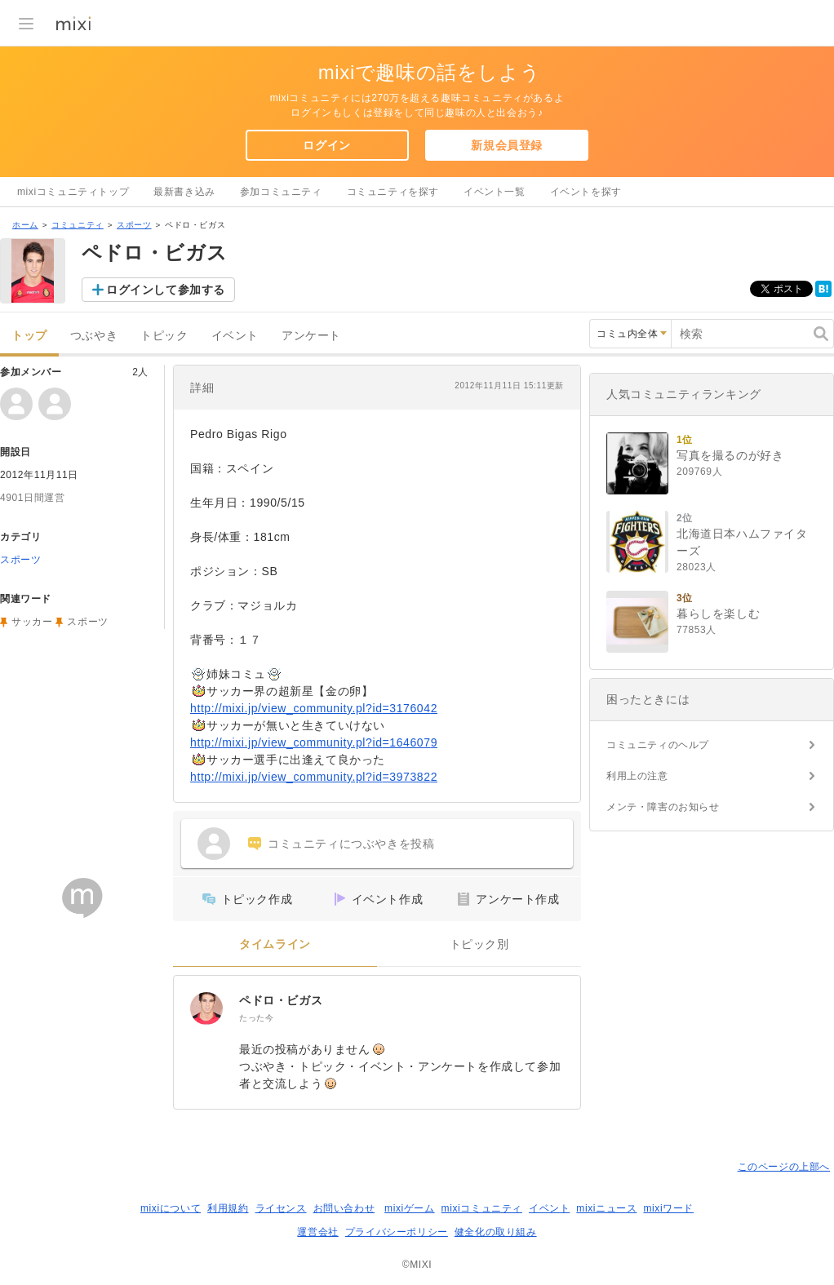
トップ (29, 336)
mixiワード (668, 1208)
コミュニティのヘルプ (657, 745)
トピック (164, 336)
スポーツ (134, 224)
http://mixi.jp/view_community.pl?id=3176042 (313, 708)
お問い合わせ (344, 1208)
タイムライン (275, 944)
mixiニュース (606, 1208)
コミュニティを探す (393, 191)
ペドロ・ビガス (280, 1000)
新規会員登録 (507, 145)
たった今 (256, 1017)
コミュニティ (77, 224)
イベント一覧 (495, 191)
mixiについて (170, 1208)
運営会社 (317, 1232)
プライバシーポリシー (396, 1232)
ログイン (326, 145)
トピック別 (479, 944)
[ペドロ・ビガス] (206, 1008)
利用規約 (227, 1208)
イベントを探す (586, 191)
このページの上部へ (784, 1166)
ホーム (25, 224)
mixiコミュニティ (481, 1208)
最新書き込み (184, 191)
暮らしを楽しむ (718, 613)
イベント (235, 336)
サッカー (31, 621)
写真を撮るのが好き (730, 455)
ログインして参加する (165, 289)
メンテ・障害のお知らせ (663, 807)
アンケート (311, 336)
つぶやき (94, 336)
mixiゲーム (409, 1208)
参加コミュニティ (281, 191)
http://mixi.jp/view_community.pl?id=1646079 (313, 742)
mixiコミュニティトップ (73, 191)
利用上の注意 (637, 776)
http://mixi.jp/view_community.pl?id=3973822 (313, 776)
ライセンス (281, 1208)
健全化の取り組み (496, 1232)
